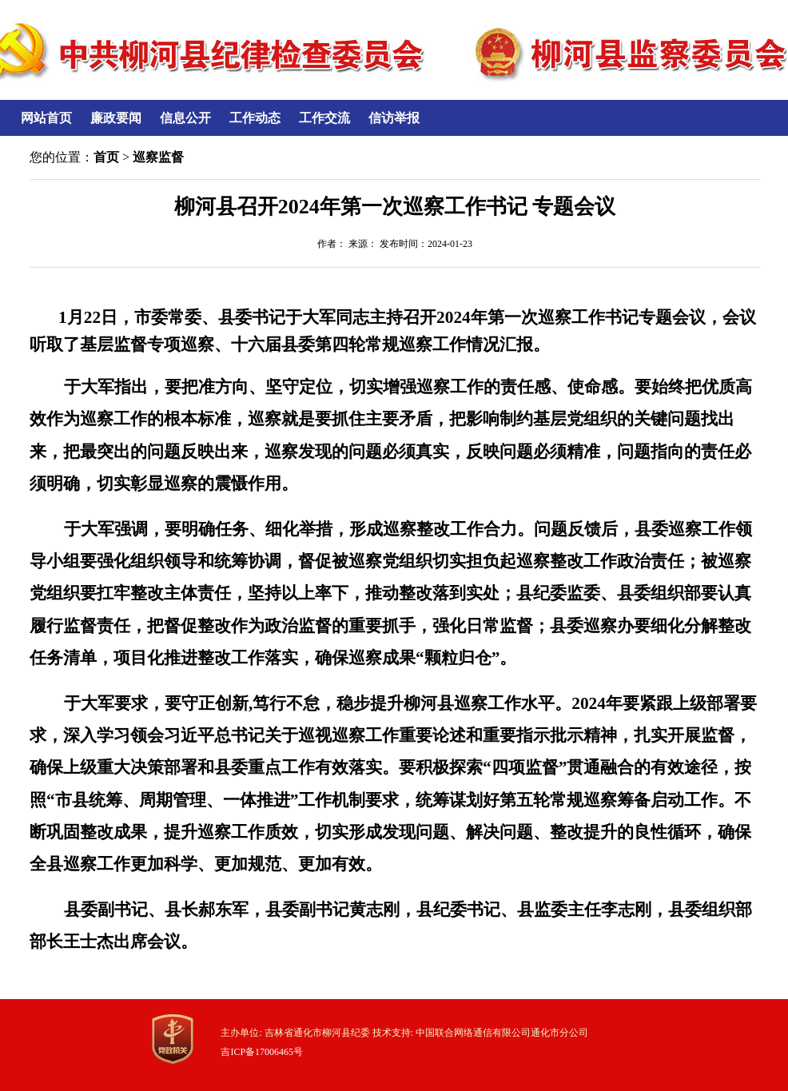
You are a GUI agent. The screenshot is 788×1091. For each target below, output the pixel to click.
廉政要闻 (115, 118)
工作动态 (255, 118)
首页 (106, 157)
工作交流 (324, 118)
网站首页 (46, 118)
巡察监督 (158, 157)
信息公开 (185, 118)
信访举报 (394, 118)
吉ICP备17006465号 (262, 1051)
